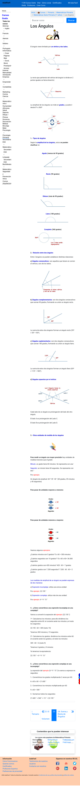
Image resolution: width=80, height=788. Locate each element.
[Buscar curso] (46, 20)
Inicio (4, 11)
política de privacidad (56, 775)
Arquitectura (7, 183)
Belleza (5, 124)
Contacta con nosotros (37, 766)
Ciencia (5, 96)
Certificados (7, 766)
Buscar (71, 20)
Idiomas (6, 26)
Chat (39, 3)
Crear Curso (41, 5)
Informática (7, 51)
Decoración (7, 122)
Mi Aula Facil (73, 3)
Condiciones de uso (44, 775)
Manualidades (8, 73)
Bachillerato (7, 164)
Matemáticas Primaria (64, 12)
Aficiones (6, 108)
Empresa (6, 77)
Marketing (6, 92)
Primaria (6, 137)
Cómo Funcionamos (10, 761)
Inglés (7, 28)
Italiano (5, 43)
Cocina (5, 94)
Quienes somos (8, 764)
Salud (5, 110)
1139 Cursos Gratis (29, 3)
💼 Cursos (41, 12)
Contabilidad (7, 87)
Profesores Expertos (10, 769)
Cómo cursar (46, 3)
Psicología (6, 130)
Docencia (6, 119)
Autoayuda (7, 75)
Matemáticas (7, 101)
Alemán (5, 38)
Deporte (6, 113)
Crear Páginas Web (7, 55)
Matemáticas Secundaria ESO (7, 149)
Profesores (31, 5)
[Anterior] (46, 715)
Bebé (4, 128)
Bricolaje (6, 126)
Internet (5, 70)
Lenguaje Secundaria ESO (7, 159)
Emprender (7, 82)
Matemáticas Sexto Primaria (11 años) (48, 15)
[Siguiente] (65, 715)
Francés (5, 33)
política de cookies (68, 775)
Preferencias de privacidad (12, 771)
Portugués (6, 48)
